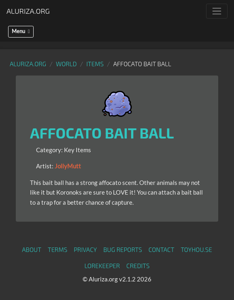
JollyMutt (68, 166)
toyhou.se (196, 249)
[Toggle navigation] (217, 11)
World (66, 63)
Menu (21, 31)
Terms (57, 249)
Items (95, 63)
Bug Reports (122, 249)
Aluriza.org (28, 10)
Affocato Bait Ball (102, 132)
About (31, 249)
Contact (161, 249)
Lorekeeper (102, 265)
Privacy (85, 249)
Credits (138, 265)
